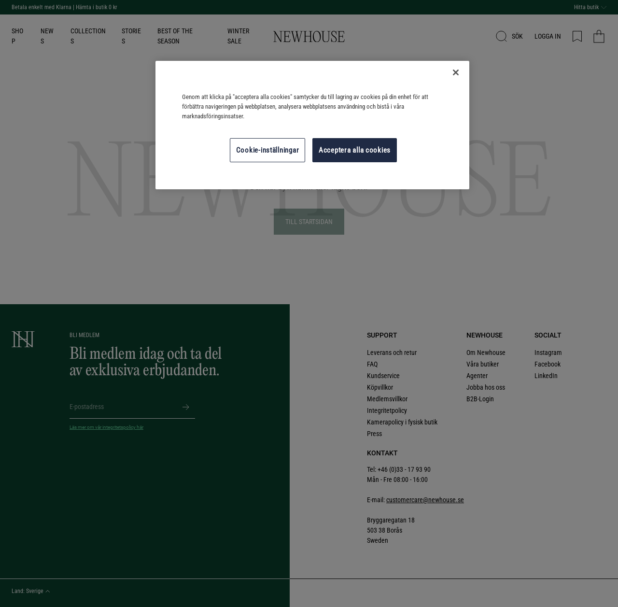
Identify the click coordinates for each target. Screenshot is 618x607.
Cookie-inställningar (267, 150)
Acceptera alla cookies (355, 150)
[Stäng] (455, 72)
